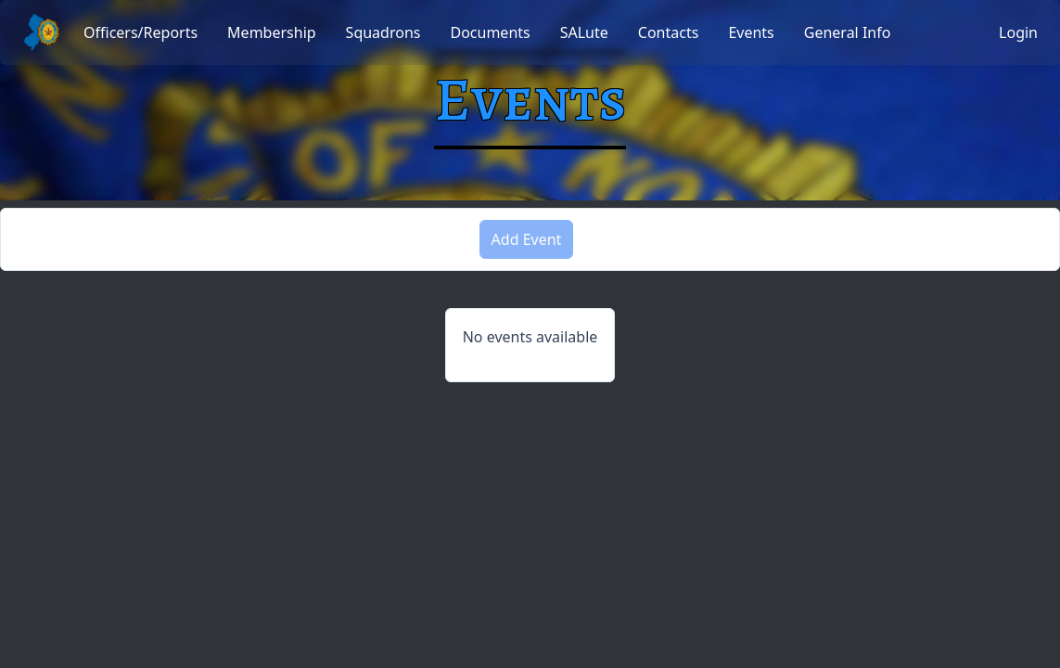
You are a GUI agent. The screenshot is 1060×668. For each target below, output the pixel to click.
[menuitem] (140, 32)
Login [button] (1018, 32)
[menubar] (486, 32)
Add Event (527, 239)
